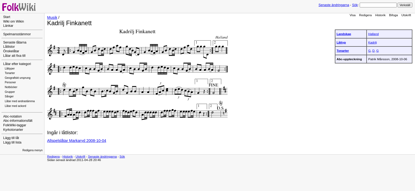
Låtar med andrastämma (20, 101)
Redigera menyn (32, 150)
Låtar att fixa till (14, 56)
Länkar (8, 26)
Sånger (9, 96)
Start (6, 17)
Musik (52, 17)
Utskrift (406, 15)
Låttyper (10, 68)
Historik (380, 15)
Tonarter (10, 73)
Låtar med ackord (15, 106)
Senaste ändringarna (333, 5)
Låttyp (341, 42)
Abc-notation (12, 116)
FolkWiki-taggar (14, 125)
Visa (353, 15)
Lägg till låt (11, 138)
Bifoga (393, 15)
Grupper (10, 91)
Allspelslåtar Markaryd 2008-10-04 (76, 140)
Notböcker (11, 87)
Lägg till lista (12, 142)
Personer (10, 82)
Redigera (365, 15)
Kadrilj (372, 42)
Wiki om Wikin (13, 21)
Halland (373, 34)
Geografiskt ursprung (17, 77)
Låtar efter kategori (17, 64)
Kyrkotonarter (13, 130)
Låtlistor (9, 47)
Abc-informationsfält (18, 121)
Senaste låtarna (14, 42)
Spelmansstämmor (17, 34)
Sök (355, 5)
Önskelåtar (11, 51)
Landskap (344, 34)
